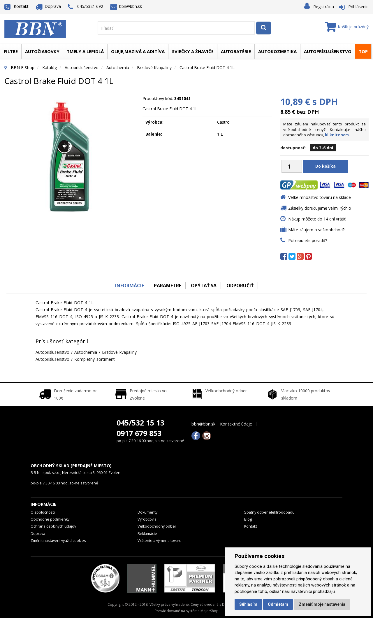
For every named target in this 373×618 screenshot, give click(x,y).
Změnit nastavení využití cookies (58, 540)
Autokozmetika (277, 51)
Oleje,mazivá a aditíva (138, 51)
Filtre (11, 51)
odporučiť (240, 285)
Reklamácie (147, 533)
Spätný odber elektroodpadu (269, 512)
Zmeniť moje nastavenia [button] (322, 604)
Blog (248, 519)
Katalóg (49, 67)
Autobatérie (236, 51)
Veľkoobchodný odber (157, 526)
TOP (363, 51)
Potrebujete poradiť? (307, 240)
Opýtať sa (204, 285)
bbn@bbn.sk (126, 6)
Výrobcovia (147, 519)
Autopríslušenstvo (327, 51)
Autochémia (117, 67)
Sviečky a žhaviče (193, 51)
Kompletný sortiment (94, 359)
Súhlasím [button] (248, 604)
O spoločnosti (43, 512)
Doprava (48, 6)
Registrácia (323, 6)
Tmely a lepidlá (85, 51)
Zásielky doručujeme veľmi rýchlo (319, 208)
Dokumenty (147, 512)
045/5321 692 (85, 6)
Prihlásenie (358, 6)
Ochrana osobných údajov (53, 526)
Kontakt (16, 6)
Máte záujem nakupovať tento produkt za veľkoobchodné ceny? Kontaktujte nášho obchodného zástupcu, (324, 129)
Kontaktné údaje (236, 424)
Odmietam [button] (278, 604)
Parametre (167, 285)
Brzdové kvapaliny (154, 67)
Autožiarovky (42, 51)
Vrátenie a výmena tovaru (160, 540)
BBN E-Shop (22, 67)
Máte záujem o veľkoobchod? (316, 229)
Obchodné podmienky (50, 519)
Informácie (129, 285)
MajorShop (209, 610)
